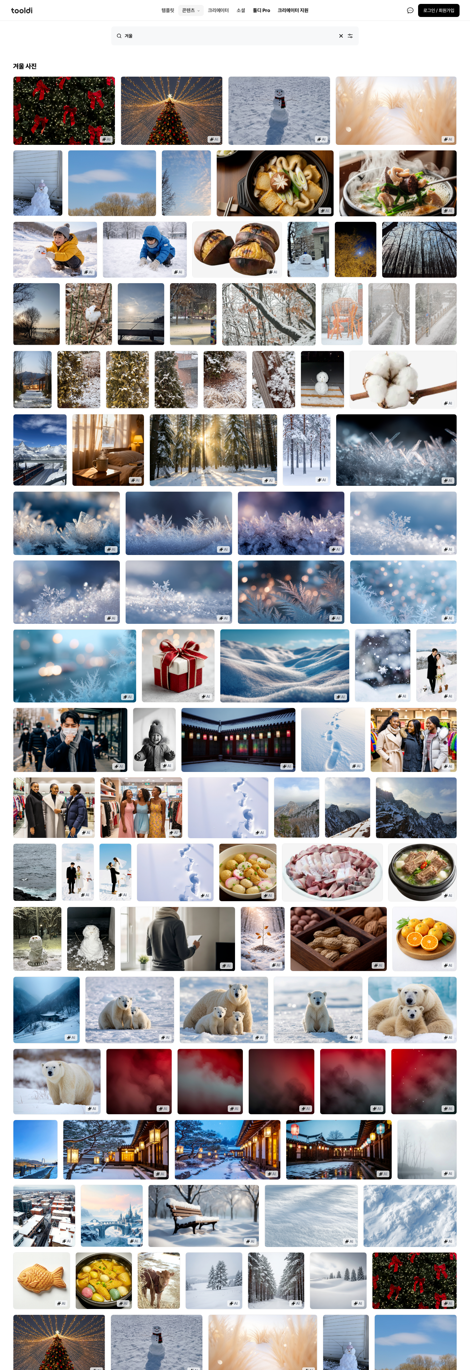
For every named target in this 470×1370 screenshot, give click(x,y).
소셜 (241, 10)
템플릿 (168, 10)
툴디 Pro (261, 10)
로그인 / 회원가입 (438, 10)
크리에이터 (218, 10)
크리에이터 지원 (293, 10)
